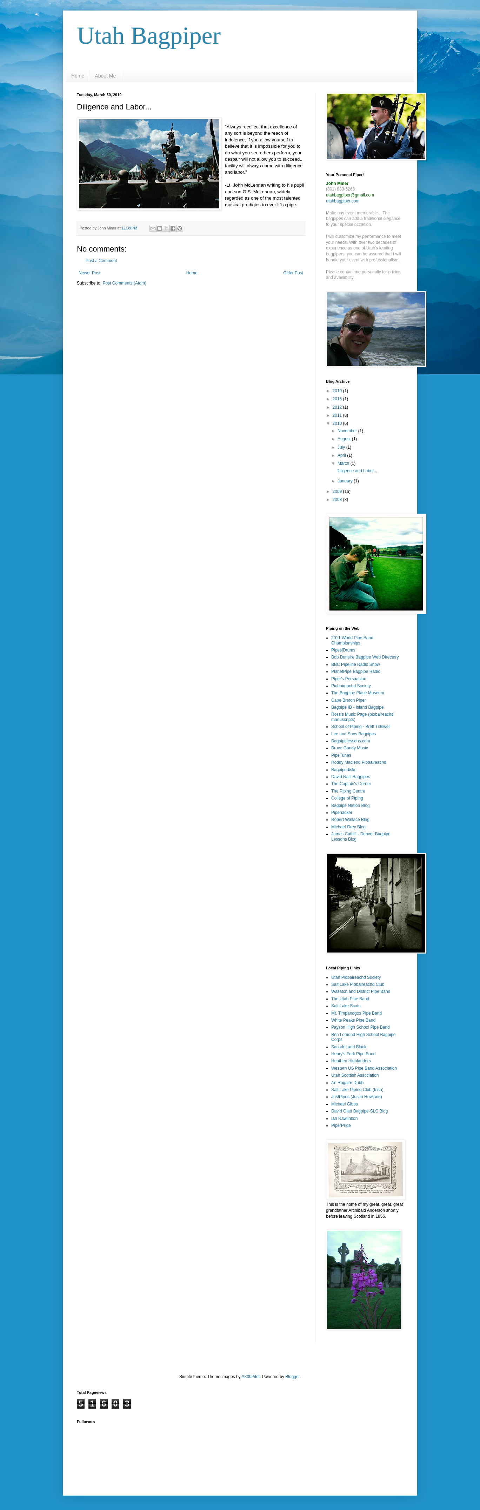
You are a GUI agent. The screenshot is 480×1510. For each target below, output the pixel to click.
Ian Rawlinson (344, 1118)
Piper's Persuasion (348, 678)
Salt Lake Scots (345, 1005)
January (346, 481)
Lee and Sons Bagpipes (353, 733)
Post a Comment (101, 260)
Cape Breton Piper (348, 700)
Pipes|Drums (343, 650)
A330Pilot (251, 1376)
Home (77, 76)
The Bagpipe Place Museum (357, 692)
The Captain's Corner (351, 783)
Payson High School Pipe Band (360, 1027)
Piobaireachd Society (351, 685)
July (342, 447)
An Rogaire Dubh (347, 1082)
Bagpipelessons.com (350, 741)
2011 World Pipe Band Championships (352, 640)
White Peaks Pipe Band (353, 1020)
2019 (338, 390)
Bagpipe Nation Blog (350, 805)
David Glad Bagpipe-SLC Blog (359, 1111)
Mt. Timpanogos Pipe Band (356, 1013)
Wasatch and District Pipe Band (360, 991)
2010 (338, 423)
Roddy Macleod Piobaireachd (358, 762)
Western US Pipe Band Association (364, 1068)
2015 (338, 398)
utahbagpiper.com (342, 201)
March (344, 463)
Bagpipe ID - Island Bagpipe (357, 707)
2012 (338, 407)
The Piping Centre (348, 791)
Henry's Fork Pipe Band (353, 1053)
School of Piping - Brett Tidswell (361, 726)
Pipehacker (341, 812)
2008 (338, 499)
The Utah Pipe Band (350, 998)
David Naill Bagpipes (350, 776)
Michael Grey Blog (348, 826)
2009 (338, 491)
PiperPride (341, 1125)
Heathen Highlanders (351, 1060)
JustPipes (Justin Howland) (356, 1096)
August (345, 438)
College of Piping (347, 798)
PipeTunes (341, 755)
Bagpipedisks (343, 769)
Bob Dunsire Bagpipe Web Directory (365, 657)
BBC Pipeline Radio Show (355, 664)
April (342, 455)
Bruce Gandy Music (349, 748)
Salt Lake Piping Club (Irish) (357, 1089)
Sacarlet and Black (348, 1046)
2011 (338, 415)
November (348, 430)
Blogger (292, 1376)
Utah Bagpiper (149, 35)
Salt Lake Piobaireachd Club (357, 984)
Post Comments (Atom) (124, 283)
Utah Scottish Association (355, 1075)
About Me (105, 76)
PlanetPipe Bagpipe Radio (355, 671)
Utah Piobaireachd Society (356, 977)
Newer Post (89, 272)
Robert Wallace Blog (350, 819)
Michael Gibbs (344, 1104)
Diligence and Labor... (356, 470)
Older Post (293, 272)
